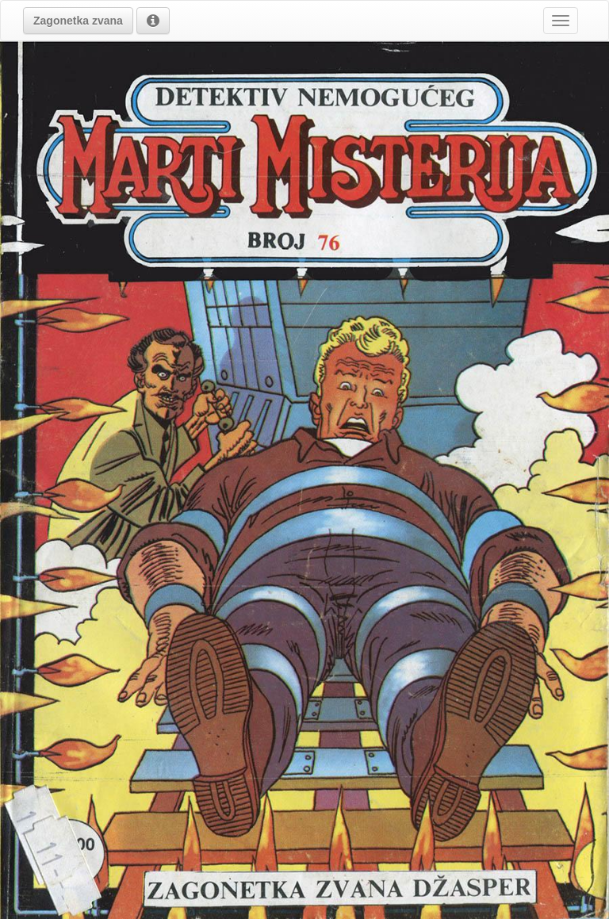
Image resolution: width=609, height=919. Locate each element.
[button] (78, 20)
